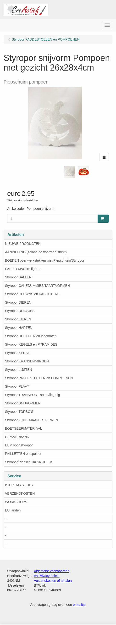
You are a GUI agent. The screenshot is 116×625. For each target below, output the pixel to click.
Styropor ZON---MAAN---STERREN (31, 420)
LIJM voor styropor (19, 445)
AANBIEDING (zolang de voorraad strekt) (36, 252)
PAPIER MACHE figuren (23, 269)
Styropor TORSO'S (19, 412)
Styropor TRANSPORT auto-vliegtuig (32, 395)
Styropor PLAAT (17, 386)
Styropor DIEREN (18, 302)
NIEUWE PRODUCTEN (23, 244)
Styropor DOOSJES (20, 311)
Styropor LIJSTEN (18, 370)
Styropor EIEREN (18, 319)
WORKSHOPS (16, 502)
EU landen (13, 510)
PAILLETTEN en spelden (23, 454)
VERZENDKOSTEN (20, 493)
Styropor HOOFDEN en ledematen (31, 336)
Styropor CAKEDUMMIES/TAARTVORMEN (37, 286)
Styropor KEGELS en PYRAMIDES (31, 344)
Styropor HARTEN (18, 328)
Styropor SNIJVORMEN (23, 403)
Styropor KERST (17, 353)
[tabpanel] (69, 172)
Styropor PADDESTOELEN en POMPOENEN (39, 378)
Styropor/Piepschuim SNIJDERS (29, 462)
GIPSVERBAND (17, 437)
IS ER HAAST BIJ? (19, 485)
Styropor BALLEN (18, 277)
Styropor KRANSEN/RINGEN (27, 361)
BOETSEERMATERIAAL (23, 428)
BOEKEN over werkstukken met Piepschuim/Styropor (44, 260)
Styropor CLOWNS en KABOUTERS (32, 294)
